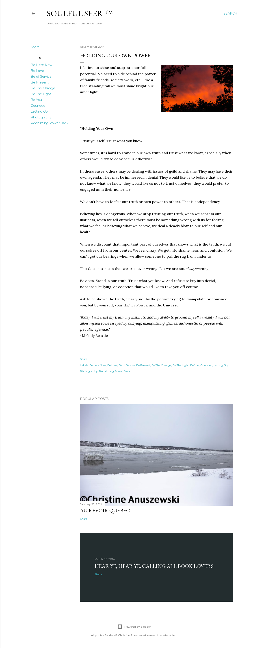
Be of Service (41, 77)
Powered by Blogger (134, 626)
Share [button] (35, 47)
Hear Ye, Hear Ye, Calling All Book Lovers (154, 565)
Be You (36, 100)
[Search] (230, 13)
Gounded (38, 106)
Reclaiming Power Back (49, 123)
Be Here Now (41, 65)
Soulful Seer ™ (80, 13)
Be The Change (43, 88)
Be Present (40, 82)
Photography (41, 117)
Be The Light (41, 94)
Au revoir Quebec (105, 510)
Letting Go (39, 111)
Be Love (37, 71)
